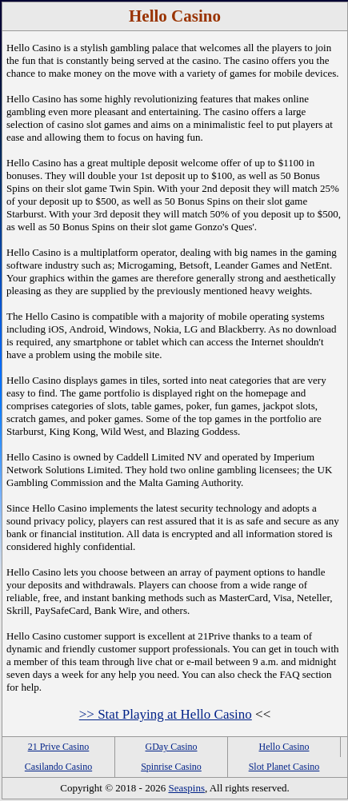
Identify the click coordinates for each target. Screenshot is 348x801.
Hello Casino (284, 746)
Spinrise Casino (171, 766)
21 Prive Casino (59, 746)
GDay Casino (172, 746)
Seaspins (186, 788)
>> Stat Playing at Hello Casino (165, 714)
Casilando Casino (58, 766)
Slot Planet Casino (284, 766)
